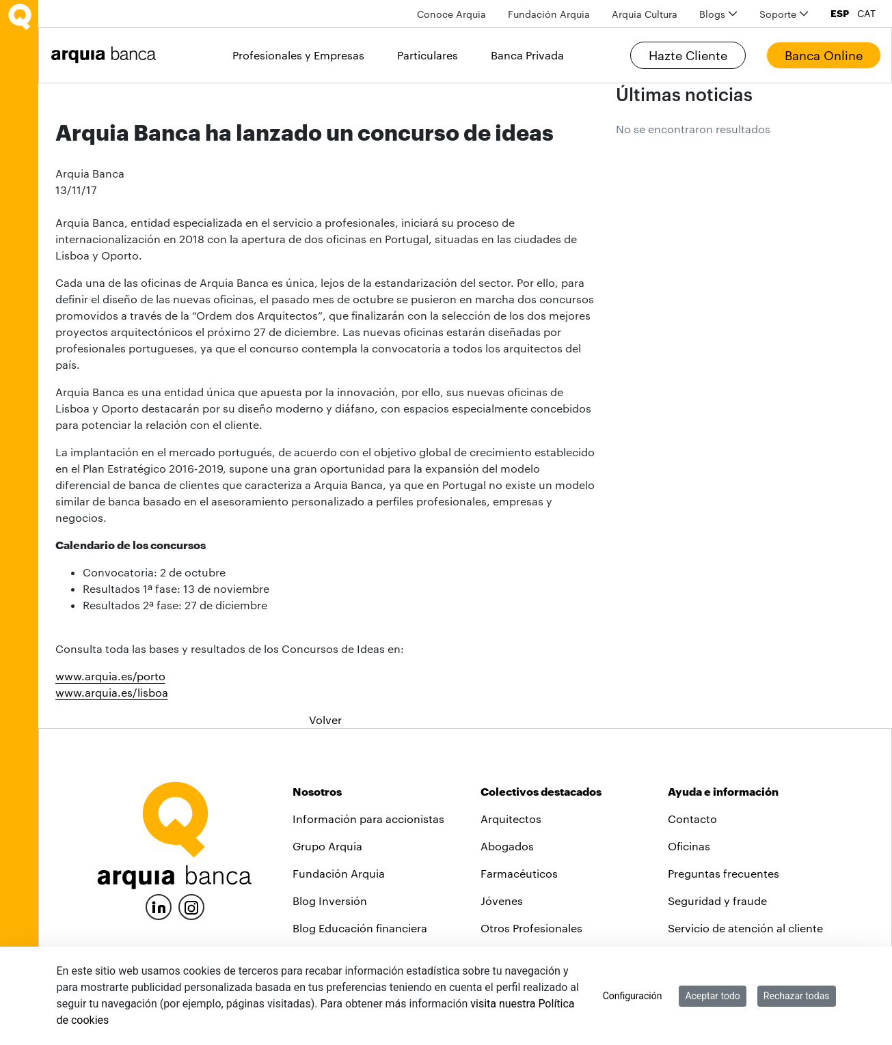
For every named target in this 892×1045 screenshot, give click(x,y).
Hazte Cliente (688, 55)
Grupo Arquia (327, 845)
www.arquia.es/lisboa (111, 692)
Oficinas (689, 845)
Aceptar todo (712, 995)
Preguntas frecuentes (723, 873)
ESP (839, 13)
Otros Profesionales (531, 927)
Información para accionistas (368, 818)
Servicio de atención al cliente (745, 927)
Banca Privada (527, 54)
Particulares (427, 54)
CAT (866, 13)
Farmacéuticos (519, 873)
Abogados (507, 845)
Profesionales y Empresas (298, 54)
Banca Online (824, 55)
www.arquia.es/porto (110, 675)
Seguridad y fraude (717, 900)
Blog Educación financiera (360, 927)
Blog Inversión (330, 900)
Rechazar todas (796, 995)
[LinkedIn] (158, 905)
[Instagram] (191, 906)
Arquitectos (511, 818)
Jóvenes (502, 900)
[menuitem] (451, 14)
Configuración (632, 995)
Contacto (692, 818)
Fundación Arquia (339, 873)
